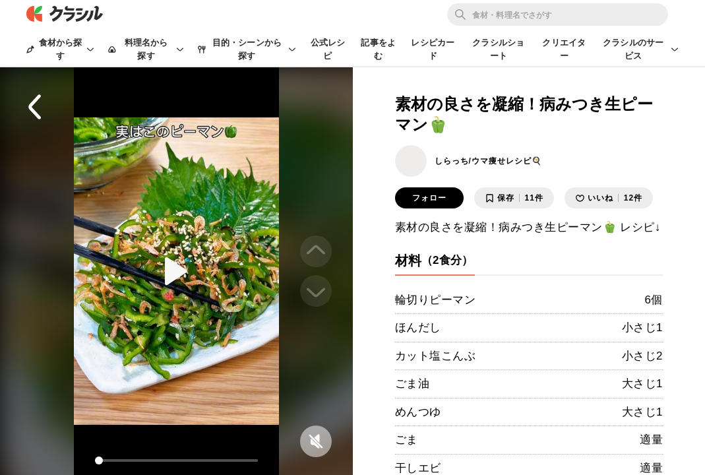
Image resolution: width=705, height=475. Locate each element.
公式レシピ (328, 49)
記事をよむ (378, 49)
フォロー (429, 198)
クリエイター (564, 49)
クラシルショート (498, 49)
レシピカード (432, 49)
